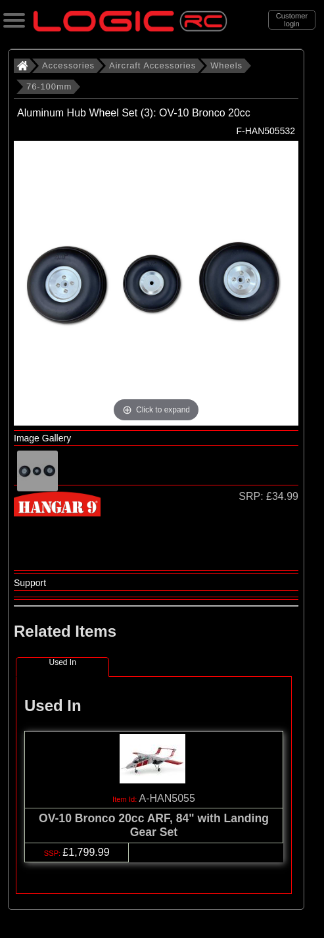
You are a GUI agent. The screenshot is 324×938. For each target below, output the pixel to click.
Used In (62, 662)
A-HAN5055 (167, 798)
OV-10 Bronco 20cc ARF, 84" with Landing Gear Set (154, 825)
